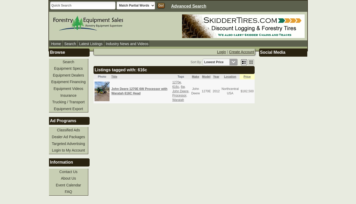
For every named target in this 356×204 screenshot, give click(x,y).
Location (230, 76)
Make (195, 76)
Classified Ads (68, 130)
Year (216, 76)
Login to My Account (68, 150)
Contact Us (68, 172)
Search (70, 44)
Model (206, 76)
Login (221, 52)
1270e (176, 82)
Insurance (68, 95)
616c (175, 87)
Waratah (178, 100)
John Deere (180, 91)
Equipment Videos (68, 89)
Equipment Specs (68, 68)
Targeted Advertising (68, 144)
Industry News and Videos (127, 44)
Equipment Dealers (68, 75)
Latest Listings (91, 44)
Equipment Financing (68, 82)
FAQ (68, 192)
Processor (179, 95)
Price (247, 76)
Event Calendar (68, 185)
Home (56, 44)
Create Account (241, 52)
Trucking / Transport (68, 102)
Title (114, 76)
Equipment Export (68, 109)
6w (183, 87)
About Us (68, 178)
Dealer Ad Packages (68, 137)
